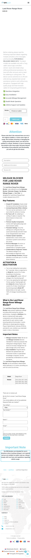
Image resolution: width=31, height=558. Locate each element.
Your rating (6, 405)
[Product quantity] (5, 119)
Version (7, 110)
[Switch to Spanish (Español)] (23, 551)
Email (5, 426)
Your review (6, 410)
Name (5, 419)
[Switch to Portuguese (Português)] (15, 554)
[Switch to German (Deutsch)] (8, 551)
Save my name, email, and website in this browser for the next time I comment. (15, 434)
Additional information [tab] (10, 165)
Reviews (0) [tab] (7, 170)
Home (4, 470)
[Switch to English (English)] (23, 549)
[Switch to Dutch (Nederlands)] (11, 549)
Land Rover (11, 470)
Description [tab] (7, 160)
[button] (28, 2)
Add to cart (15, 119)
